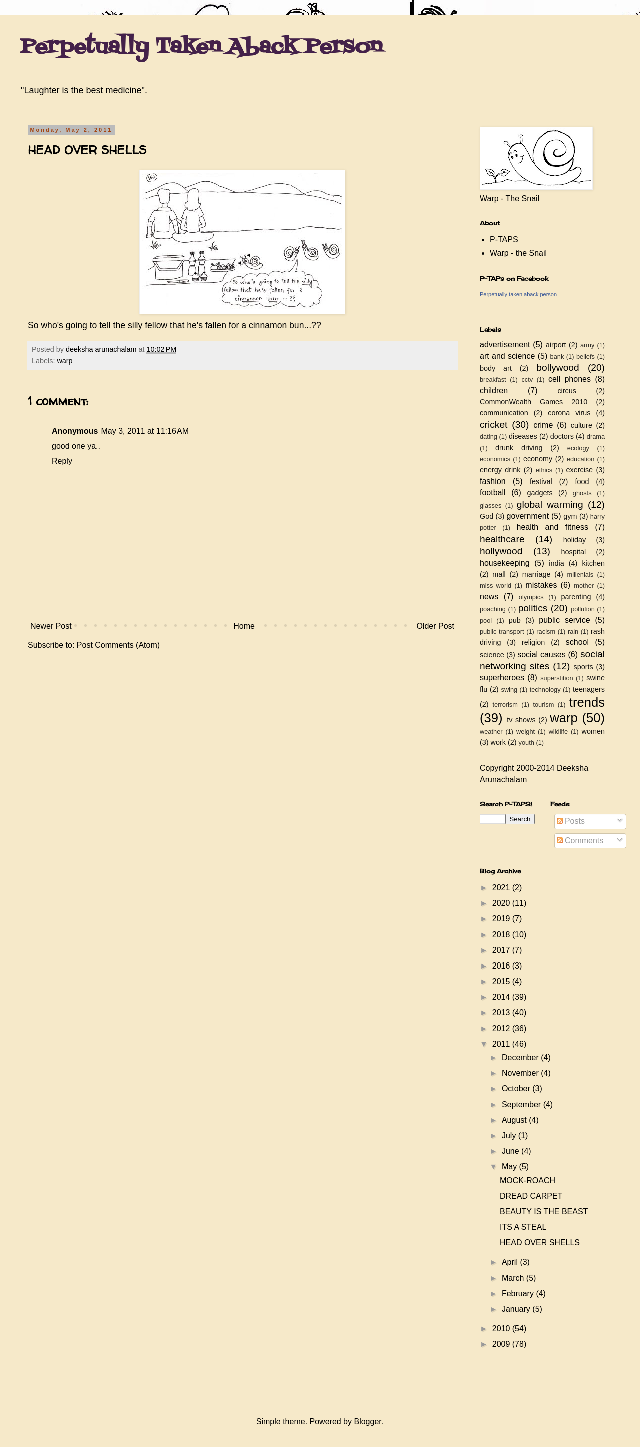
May (511, 1166)
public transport (502, 631)
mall (499, 574)
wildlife (558, 731)
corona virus (569, 413)
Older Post (435, 626)
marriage (536, 574)
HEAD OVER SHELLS (540, 1242)
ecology (579, 448)
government (528, 516)
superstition (556, 678)
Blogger (367, 1421)
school (577, 642)
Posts (571, 821)
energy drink (500, 470)
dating (489, 436)
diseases (523, 436)
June (512, 1151)
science (492, 655)
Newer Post (51, 626)
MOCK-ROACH (528, 1180)
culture (581, 425)
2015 (502, 981)
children (494, 390)
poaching (493, 609)
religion (533, 642)
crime (543, 425)
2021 (502, 887)
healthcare (502, 539)
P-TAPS (504, 239)
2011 (502, 1044)
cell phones (569, 379)
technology (545, 689)
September (523, 1104)
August (515, 1120)
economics (495, 459)
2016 (502, 965)
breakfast (493, 379)
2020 (502, 903)
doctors (562, 436)
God (487, 516)
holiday (575, 540)
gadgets (540, 493)
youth (526, 742)
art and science (507, 356)
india (556, 563)
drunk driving (519, 448)
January (517, 1309)
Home (244, 626)
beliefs (585, 356)
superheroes (502, 677)
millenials (580, 574)
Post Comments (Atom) (118, 645)
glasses (491, 505)
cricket (494, 424)
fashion (493, 481)
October (517, 1088)
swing (509, 689)
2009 (502, 1344)
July (510, 1135)
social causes (542, 654)
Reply (62, 461)
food (582, 481)
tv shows (521, 720)
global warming (550, 504)
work (498, 742)
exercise (580, 470)
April (511, 1262)
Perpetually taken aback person (518, 294)
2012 (502, 1028)
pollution (583, 609)
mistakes (541, 585)
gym (570, 516)
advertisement (505, 344)
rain (573, 631)
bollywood (557, 367)
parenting (576, 597)
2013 (502, 1012)
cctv (527, 379)
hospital (574, 552)
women (593, 731)
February (519, 1293)
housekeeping (505, 563)
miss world (496, 585)
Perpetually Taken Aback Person (201, 47)
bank (557, 356)
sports (584, 667)
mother (584, 585)
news (489, 596)
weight (525, 731)
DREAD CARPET (531, 1196)
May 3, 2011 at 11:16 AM (145, 431)
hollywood (501, 551)
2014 (502, 997)
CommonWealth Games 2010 (534, 402)
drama (596, 436)
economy (538, 459)
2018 (502, 934)
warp (64, 361)
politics (533, 608)
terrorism (505, 704)
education (581, 459)
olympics (531, 597)
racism (546, 631)
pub (515, 620)
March (514, 1278)
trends (587, 702)
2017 (502, 950)
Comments (580, 840)
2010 (502, 1328)
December (521, 1057)
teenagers (589, 689)
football (493, 492)
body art (496, 368)
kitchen (593, 563)
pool (486, 620)
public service (564, 620)
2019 (502, 918)
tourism (543, 704)
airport (556, 345)
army (587, 345)
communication (504, 413)
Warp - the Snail (518, 253)
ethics (544, 470)
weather (491, 731)
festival (541, 481)
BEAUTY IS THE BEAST (544, 1211)
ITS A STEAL (523, 1227)
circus (567, 391)
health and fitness (552, 527)
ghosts (582, 493)
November (521, 1073)
